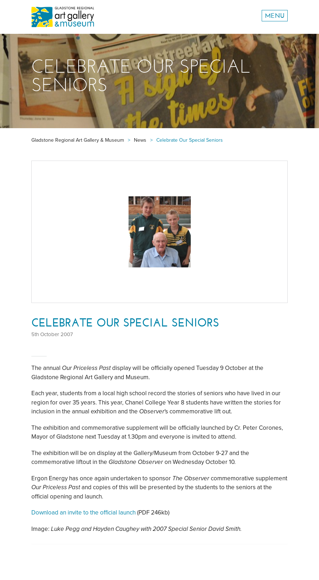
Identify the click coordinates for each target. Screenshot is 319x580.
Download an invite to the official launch (83, 512)
